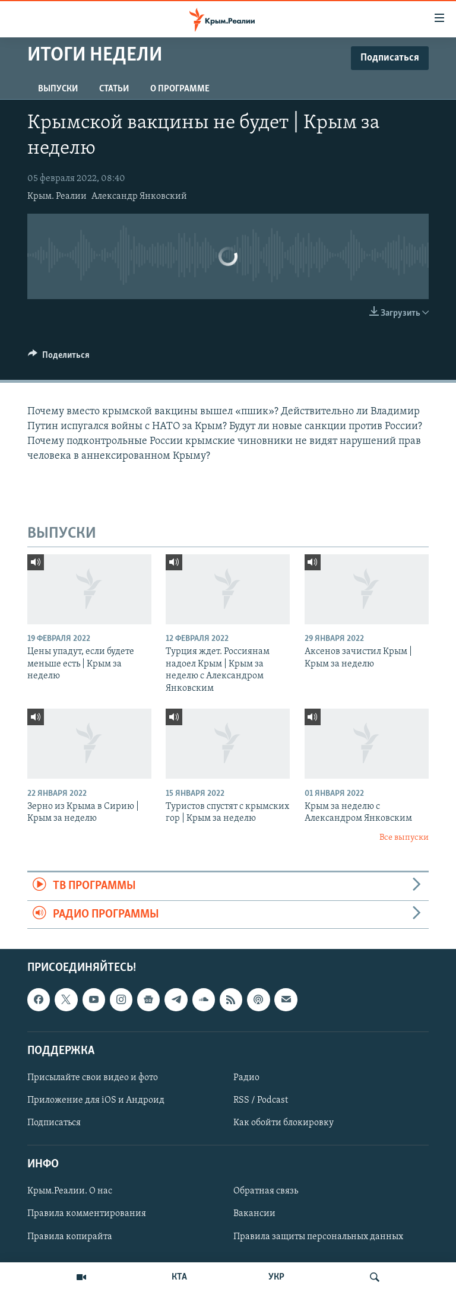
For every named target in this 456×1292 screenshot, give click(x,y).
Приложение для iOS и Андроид (95, 1100)
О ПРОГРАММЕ (180, 89)
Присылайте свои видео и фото (92, 1078)
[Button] (59, 358)
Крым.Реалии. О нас (69, 1191)
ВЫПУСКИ (58, 89)
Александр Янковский (139, 196)
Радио (246, 1078)
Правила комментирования (86, 1213)
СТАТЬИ (114, 89)
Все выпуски (404, 837)
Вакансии (254, 1213)
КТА (179, 1277)
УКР (276, 1277)
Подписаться (54, 1123)
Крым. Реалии (57, 196)
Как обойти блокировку (283, 1123)
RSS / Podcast (260, 1100)
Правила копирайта (69, 1236)
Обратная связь (265, 1191)
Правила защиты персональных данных (318, 1236)
